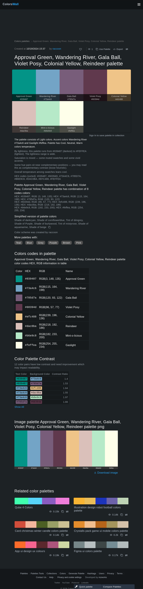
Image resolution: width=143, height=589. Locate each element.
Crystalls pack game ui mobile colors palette (101, 530)
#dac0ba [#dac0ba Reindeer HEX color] (19, 324)
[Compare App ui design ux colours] (67, 555)
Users (101, 573)
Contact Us (41, 577)
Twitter (57, 583)
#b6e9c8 (30, 335)
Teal (18, 242)
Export (118, 49)
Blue (29, 242)
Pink (78, 242)
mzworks (103, 577)
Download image (106, 472)
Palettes (24, 573)
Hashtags (91, 573)
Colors (11, 4)
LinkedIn (85, 583)
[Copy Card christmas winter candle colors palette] (62, 535)
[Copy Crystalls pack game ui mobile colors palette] (121, 535)
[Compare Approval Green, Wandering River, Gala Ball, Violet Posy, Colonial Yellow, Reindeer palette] (126, 49)
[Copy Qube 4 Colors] (62, 511)
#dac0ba (30, 326)
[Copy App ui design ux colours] (62, 555)
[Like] (80, 49)
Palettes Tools (37, 573)
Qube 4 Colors (24, 507)
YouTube (66, 583)
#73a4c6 (30, 288)
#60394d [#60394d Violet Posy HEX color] (19, 305)
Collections (52, 573)
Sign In (92, 135)
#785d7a (30, 297)
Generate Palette (76, 573)
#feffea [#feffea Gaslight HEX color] (19, 343)
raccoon (56, 48)
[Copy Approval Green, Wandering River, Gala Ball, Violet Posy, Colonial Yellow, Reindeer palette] (50, 227)
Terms (119, 573)
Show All (19, 407)
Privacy (110, 573)
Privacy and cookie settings (69, 577)
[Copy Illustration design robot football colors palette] (121, 515)
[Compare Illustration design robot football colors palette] (126, 515)
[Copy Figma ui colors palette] (121, 555)
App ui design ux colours (30, 551)
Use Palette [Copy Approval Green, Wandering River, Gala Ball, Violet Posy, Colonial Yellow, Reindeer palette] (103, 49)
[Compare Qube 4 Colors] (67, 511)
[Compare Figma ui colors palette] (126, 555)
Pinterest (75, 583)
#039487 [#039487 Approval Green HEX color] (19, 277)
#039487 (30, 279)
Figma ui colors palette (88, 551)
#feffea (30, 345)
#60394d (30, 307)
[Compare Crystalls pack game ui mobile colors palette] (126, 535)
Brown (66, 242)
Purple (53, 242)
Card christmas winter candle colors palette (41, 530)
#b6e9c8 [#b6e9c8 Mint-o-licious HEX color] (19, 333)
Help (51, 577)
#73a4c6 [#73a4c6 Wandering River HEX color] (19, 286)
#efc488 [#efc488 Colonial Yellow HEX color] (19, 314)
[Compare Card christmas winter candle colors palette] (67, 535)
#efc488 (30, 316)
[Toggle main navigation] (139, 4)
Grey (41, 242)
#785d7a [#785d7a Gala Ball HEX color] (19, 295)
